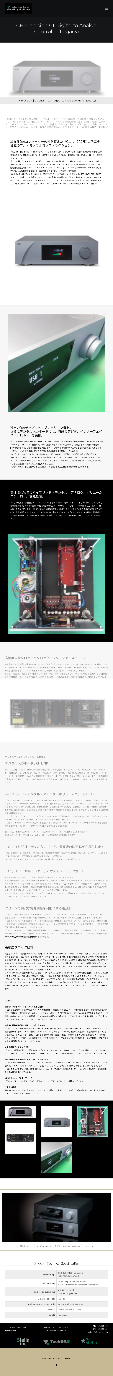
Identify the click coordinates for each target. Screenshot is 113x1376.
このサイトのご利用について (15, 1327)
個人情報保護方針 (11, 1330)
